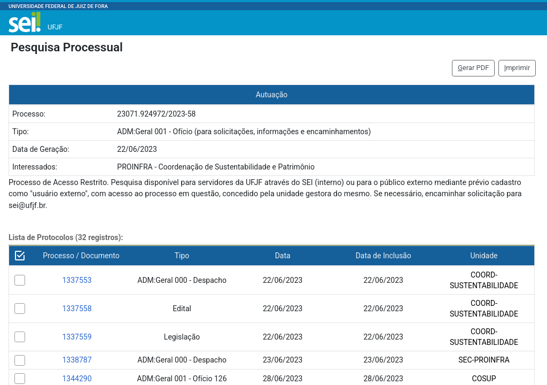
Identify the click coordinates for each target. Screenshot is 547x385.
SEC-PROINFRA (484, 360)
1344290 (76, 378)
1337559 (76, 337)
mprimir (517, 68)
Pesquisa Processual (67, 47)
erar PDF (473, 68)
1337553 (76, 280)
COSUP (484, 378)
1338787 (76, 360)
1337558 (76, 308)
